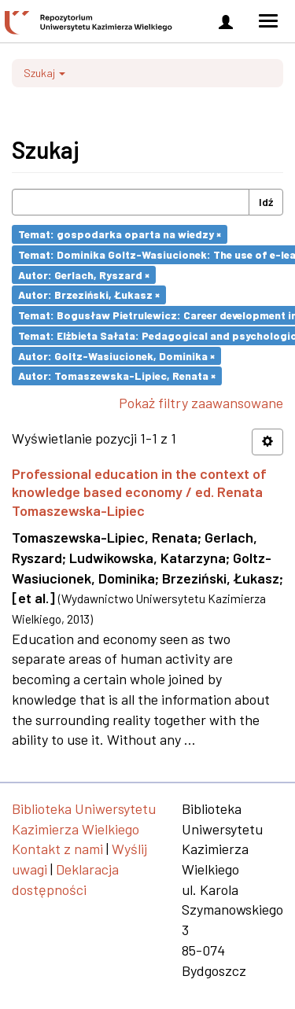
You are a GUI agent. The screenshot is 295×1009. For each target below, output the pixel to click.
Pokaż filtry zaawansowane (201, 402)
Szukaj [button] (44, 72)
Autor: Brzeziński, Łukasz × (89, 294)
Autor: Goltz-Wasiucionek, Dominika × (116, 355)
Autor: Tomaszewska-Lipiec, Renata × (117, 375)
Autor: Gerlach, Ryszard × (83, 274)
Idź (266, 201)
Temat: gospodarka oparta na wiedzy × (119, 234)
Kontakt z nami (57, 848)
